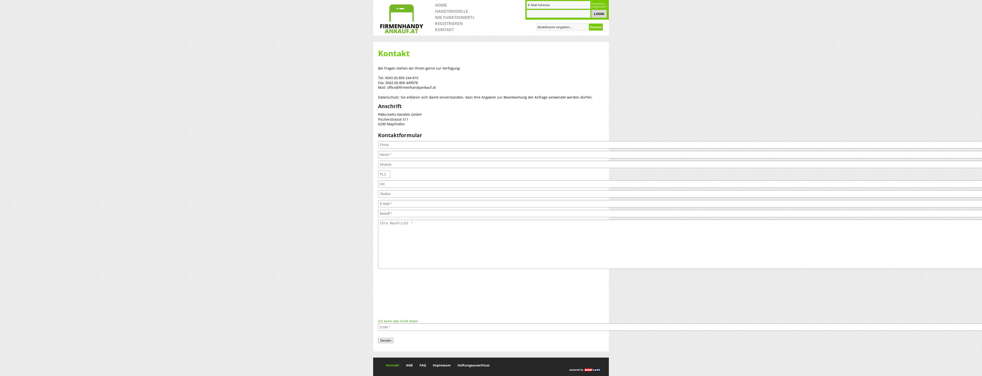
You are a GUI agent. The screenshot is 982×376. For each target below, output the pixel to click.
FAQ (423, 365)
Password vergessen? (599, 5)
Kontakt (392, 365)
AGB (409, 365)
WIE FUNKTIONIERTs (454, 17)
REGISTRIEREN (449, 23)
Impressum (442, 365)
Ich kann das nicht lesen (398, 321)
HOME (441, 5)
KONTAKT (444, 29)
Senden (385, 340)
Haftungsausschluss (474, 365)
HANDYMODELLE (451, 11)
